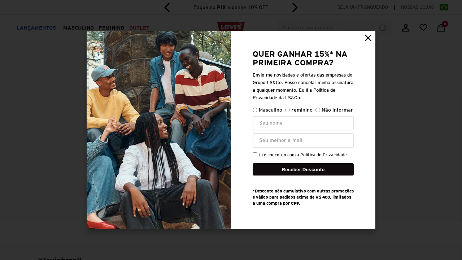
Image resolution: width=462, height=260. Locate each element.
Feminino (299, 110)
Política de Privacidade (323, 154)
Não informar (334, 110)
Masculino (267, 110)
